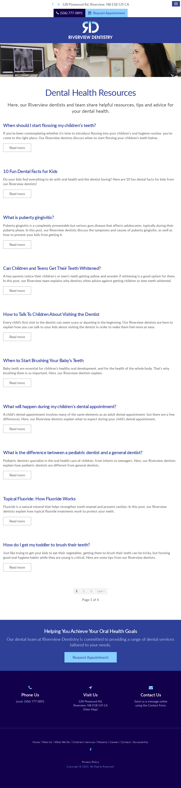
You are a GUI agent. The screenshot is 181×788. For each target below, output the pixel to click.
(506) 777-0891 (71, 13)
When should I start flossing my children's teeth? (49, 125)
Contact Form (157, 705)
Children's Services (83, 742)
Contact (126, 742)
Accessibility (140, 742)
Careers (114, 742)
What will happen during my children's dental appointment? (59, 406)
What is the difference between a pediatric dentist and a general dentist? (72, 452)
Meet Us (47, 742)
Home (36, 742)
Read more (17, 147)
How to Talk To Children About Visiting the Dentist (51, 314)
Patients (102, 742)
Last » (101, 591)
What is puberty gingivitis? (28, 217)
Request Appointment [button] (108, 13)
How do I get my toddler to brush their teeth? (46, 544)
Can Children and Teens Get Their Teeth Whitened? (52, 268)
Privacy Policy (90, 762)
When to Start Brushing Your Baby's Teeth (43, 360)
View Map (90, 709)
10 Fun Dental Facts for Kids (30, 171)
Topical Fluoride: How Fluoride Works (39, 498)
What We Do (62, 742)
